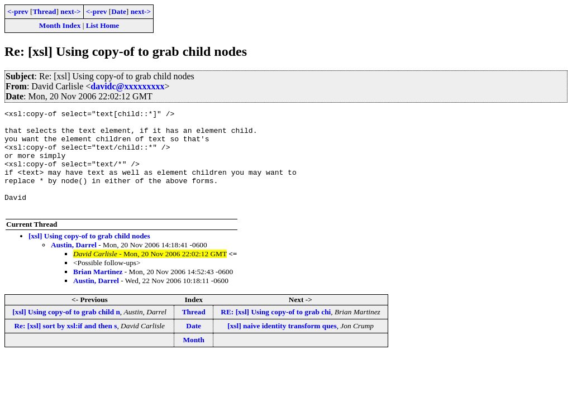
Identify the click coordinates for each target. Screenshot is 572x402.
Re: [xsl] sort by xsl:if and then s (65, 346)
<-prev (17, 11)
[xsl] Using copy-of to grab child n (66, 332)
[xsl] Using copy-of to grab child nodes (89, 256)
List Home (103, 25)
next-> (70, 11)
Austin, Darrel (74, 265)
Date (118, 11)
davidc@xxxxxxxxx (127, 86)
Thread (44, 11)
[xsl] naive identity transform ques (281, 346)
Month (193, 360)
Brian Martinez (97, 292)
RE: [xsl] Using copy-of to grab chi (276, 332)
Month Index (59, 25)
